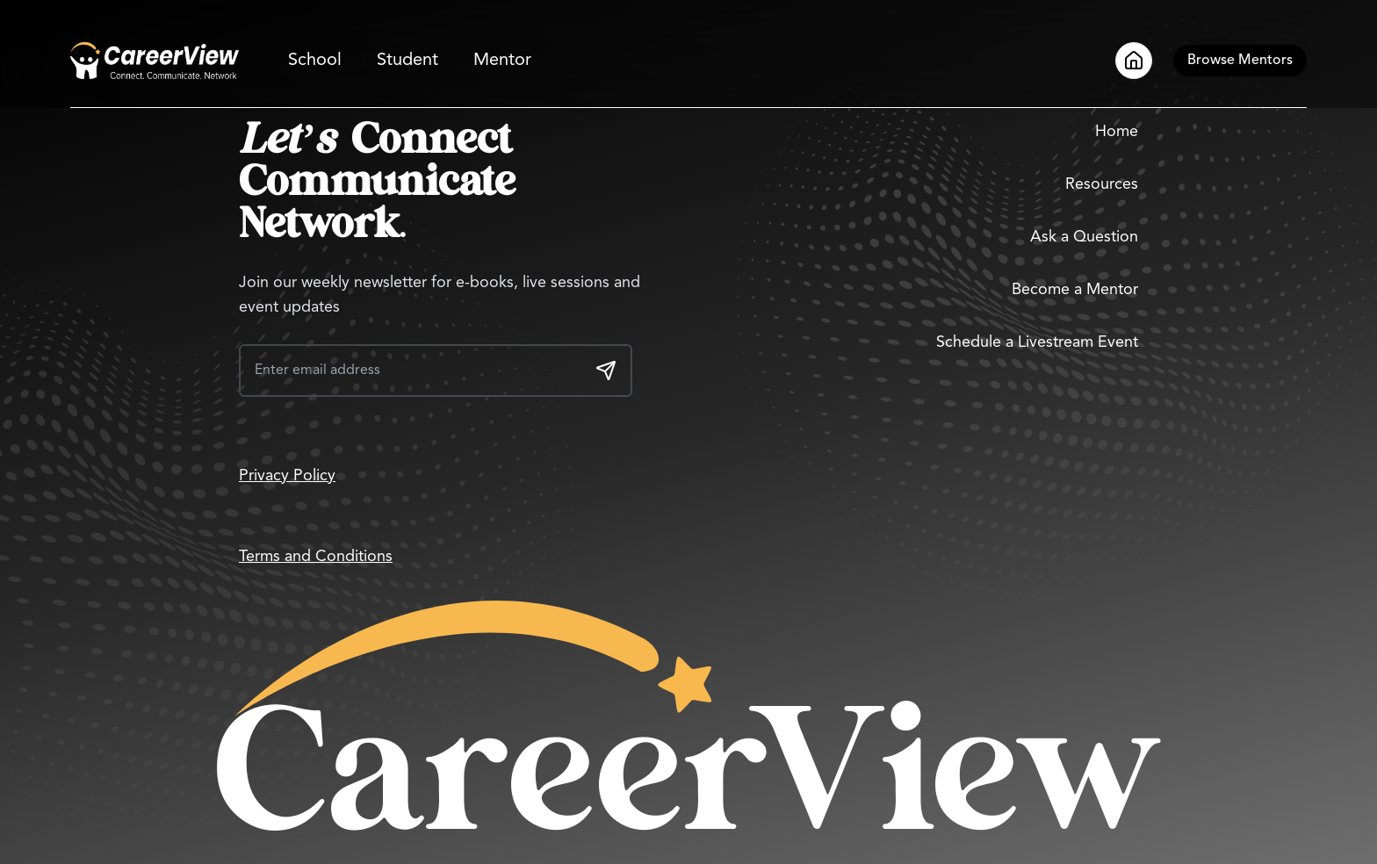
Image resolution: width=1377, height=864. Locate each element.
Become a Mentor (1075, 290)
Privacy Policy (287, 476)
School (315, 60)
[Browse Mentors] (1240, 60)
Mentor (502, 60)
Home (1116, 132)
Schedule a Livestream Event (1037, 342)
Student (407, 60)
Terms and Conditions (316, 557)
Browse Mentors (1240, 61)
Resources (1101, 184)
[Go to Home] (154, 60)
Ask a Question (1084, 237)
